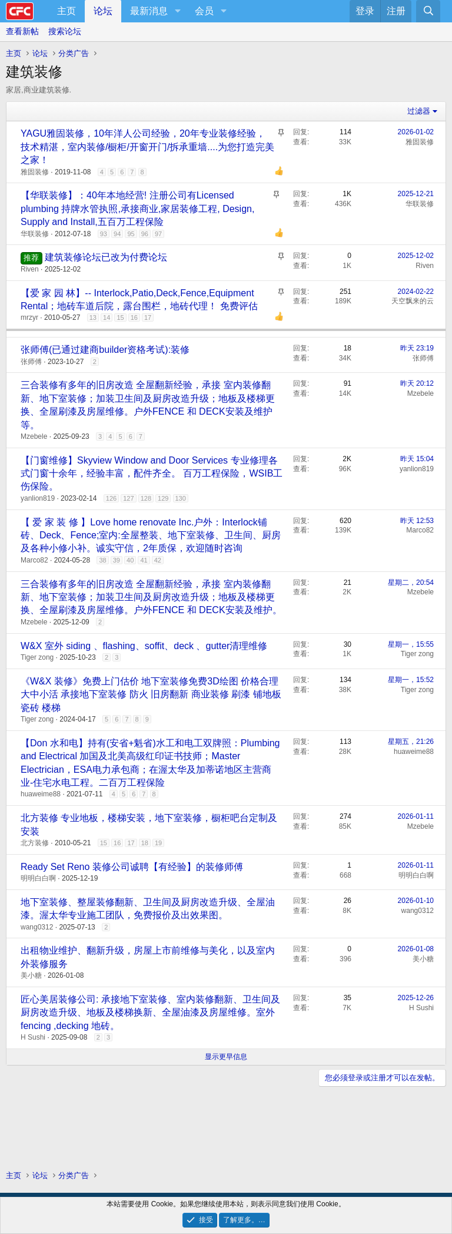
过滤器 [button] (418, 111)
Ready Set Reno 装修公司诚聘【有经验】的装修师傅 (132, 867)
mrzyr (29, 317)
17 (147, 317)
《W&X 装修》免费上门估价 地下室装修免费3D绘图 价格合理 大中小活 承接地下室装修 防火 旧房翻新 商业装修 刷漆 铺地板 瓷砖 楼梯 (151, 694)
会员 (204, 11)
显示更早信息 (226, 1057)
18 (144, 842)
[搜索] (428, 11)
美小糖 (31, 975)
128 (146, 498)
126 (111, 498)
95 (130, 233)
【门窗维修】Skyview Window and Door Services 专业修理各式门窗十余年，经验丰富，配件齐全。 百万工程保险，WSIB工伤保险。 (151, 473)
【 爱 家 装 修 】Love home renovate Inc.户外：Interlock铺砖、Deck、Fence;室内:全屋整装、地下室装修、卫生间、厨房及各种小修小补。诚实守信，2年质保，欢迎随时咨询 (151, 535)
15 (120, 317)
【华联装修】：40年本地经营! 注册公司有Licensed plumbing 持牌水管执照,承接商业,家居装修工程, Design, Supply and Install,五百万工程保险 (137, 208)
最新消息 (149, 11)
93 (103, 233)
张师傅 (31, 362)
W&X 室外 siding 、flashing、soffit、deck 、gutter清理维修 (144, 646)
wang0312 (37, 927)
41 (143, 560)
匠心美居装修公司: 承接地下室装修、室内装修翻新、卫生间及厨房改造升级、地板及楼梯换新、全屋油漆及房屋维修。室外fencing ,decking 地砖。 (150, 1012)
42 (157, 560)
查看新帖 (22, 31)
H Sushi (33, 1037)
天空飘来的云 (412, 301)
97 (158, 233)
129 (163, 498)
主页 (66, 11)
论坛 (103, 11)
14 (106, 317)
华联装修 (35, 234)
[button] (177, 11)
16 (134, 317)
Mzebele (34, 436)
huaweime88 (41, 794)
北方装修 (35, 843)
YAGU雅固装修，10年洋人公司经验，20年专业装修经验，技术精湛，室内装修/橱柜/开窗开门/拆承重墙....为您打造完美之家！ (147, 146)
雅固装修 (35, 172)
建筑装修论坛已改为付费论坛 (106, 257)
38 (102, 560)
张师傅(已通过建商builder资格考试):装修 (105, 350)
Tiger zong (37, 657)
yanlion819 (38, 498)
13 (93, 317)
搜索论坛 (64, 31)
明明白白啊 (38, 878)
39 (116, 560)
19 (158, 842)
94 (117, 233)
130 (180, 498)
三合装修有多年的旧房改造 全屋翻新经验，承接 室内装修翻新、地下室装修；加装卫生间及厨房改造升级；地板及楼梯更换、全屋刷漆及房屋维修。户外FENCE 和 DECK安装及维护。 (151, 597)
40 (130, 560)
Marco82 (34, 560)
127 (128, 498)
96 (144, 233)
